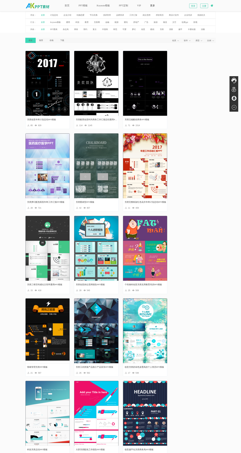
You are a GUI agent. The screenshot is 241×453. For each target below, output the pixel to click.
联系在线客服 (200, 423)
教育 (85, 22)
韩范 (113, 29)
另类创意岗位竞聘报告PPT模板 (188, 202)
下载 (60, 40)
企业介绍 (65, 15)
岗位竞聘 (144, 15)
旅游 (153, 22)
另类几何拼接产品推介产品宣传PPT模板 (143, 284)
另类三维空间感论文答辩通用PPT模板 (142, 202)
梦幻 (132, 29)
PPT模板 (81, 5)
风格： (31, 29)
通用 (66, 22)
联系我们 (38, 426)
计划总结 (52, 15)
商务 (74, 29)
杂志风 (64, 29)
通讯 (124, 22)
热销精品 (127, 418)
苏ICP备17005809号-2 (138, 442)
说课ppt (182, 22)
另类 (159, 29)
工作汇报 (131, 15)
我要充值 (68, 426)
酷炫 (150, 29)
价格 (49, 40)
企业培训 (186, 15)
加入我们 (127, 422)
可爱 (122, 29)
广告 (144, 22)
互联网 (95, 22)
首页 (64, 5)
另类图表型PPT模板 (34, 202)
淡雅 (201, 29)
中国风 (103, 29)
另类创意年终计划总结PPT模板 (39, 119)
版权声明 (38, 422)
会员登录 (97, 422)
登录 (195, 6)
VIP (137, 5)
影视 (193, 22)
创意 (141, 29)
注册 (206, 6)
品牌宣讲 (118, 15)
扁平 (178, 29)
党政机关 (199, 15)
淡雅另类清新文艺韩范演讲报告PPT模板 (192, 367)
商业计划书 (172, 15)
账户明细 (68, 422)
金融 (105, 22)
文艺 (172, 22)
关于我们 (38, 418)
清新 (169, 29)
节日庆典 (91, 15)
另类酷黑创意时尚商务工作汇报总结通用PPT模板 (96, 119)
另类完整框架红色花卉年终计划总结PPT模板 (95, 202)
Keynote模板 (101, 5)
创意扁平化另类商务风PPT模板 (138, 367)
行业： (31, 22)
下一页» (145, 388)
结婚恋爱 (78, 15)
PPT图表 (51, 29)
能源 (114, 22)
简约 (83, 29)
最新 (28, 40)
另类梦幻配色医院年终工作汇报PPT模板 (192, 119)
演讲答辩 (105, 15)
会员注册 (97, 418)
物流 (163, 22)
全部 (41, 15)
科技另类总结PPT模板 (35, 367)
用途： (31, 15)
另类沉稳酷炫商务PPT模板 (136, 119)
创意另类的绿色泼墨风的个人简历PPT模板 (193, 284)
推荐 (39, 40)
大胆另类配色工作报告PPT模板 (89, 367)
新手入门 (68, 418)
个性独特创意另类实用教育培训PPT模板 (43, 284)
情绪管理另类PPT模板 (85, 284)
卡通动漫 (189, 29)
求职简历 (157, 15)
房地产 (134, 22)
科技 (75, 22)
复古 (92, 29)
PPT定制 (121, 5)
